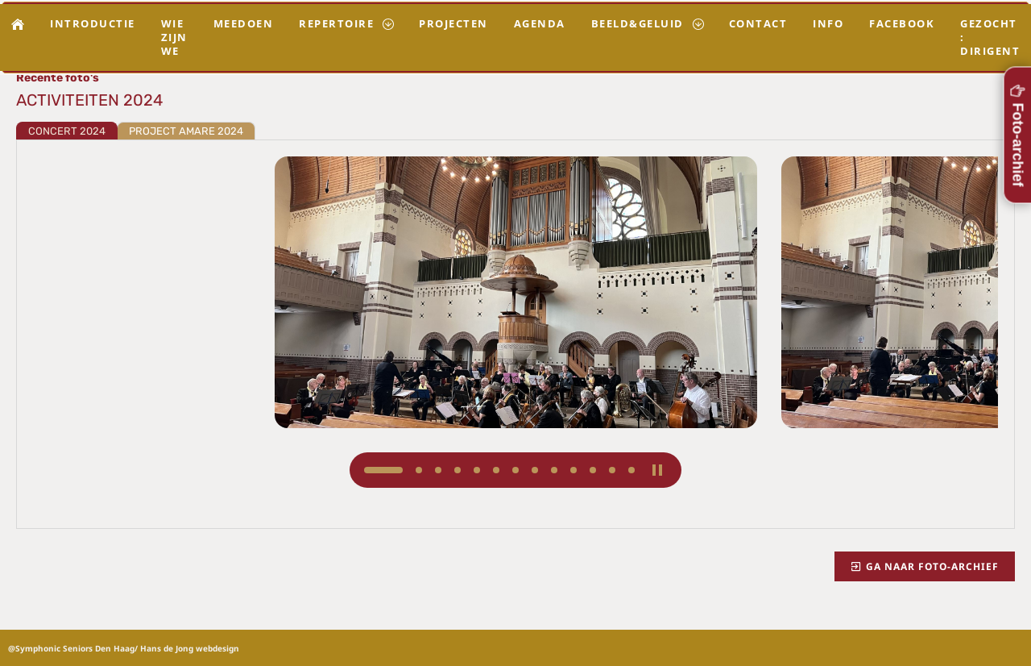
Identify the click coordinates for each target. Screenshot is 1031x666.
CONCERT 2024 (67, 131)
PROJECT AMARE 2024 (186, 131)
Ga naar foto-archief (925, 566)
